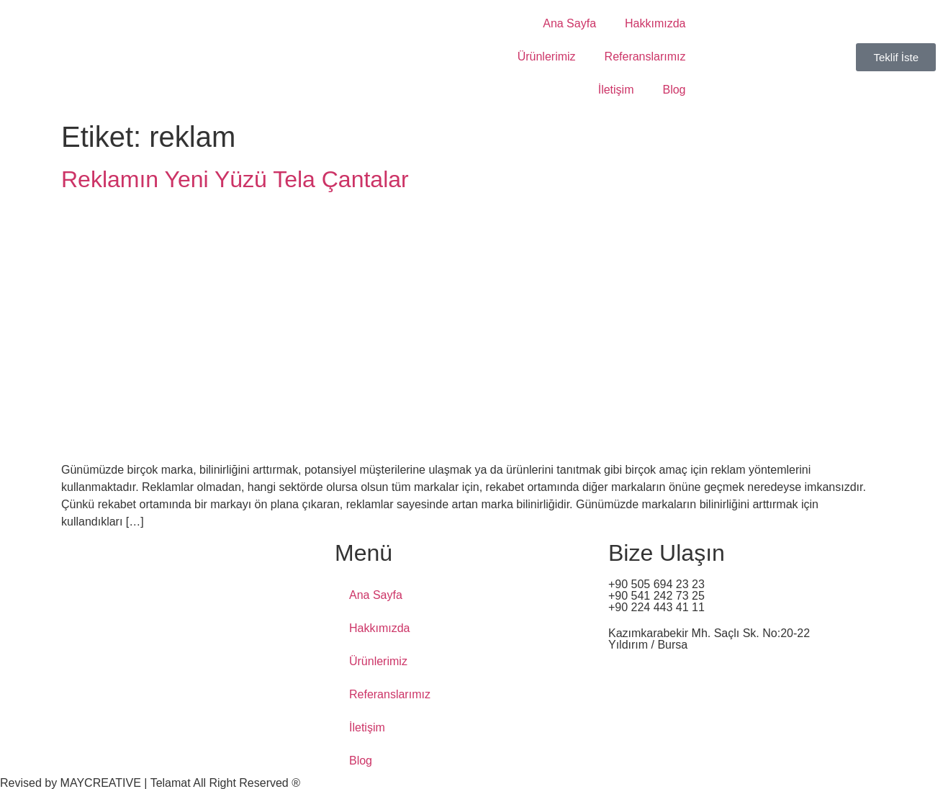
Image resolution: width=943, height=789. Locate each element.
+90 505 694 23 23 (656, 584)
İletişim (616, 90)
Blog (673, 90)
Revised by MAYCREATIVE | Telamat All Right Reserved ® (150, 783)
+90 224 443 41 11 (656, 607)
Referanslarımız (645, 56)
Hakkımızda (655, 23)
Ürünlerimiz (547, 56)
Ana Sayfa (569, 23)
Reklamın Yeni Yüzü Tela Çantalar (235, 179)
